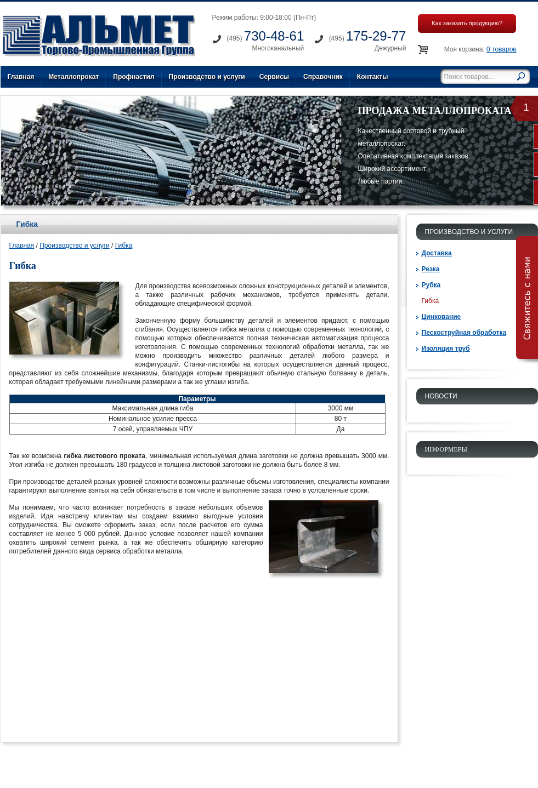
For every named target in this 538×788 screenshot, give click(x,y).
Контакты (372, 77)
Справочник (323, 77)
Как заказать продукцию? (467, 23)
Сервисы (274, 77)
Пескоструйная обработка (464, 332)
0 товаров (501, 49)
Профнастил (133, 77)
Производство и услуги (207, 77)
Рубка (431, 285)
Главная (21, 77)
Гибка (124, 245)
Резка (431, 269)
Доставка (437, 253)
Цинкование (441, 317)
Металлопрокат (73, 77)
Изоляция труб (446, 348)
